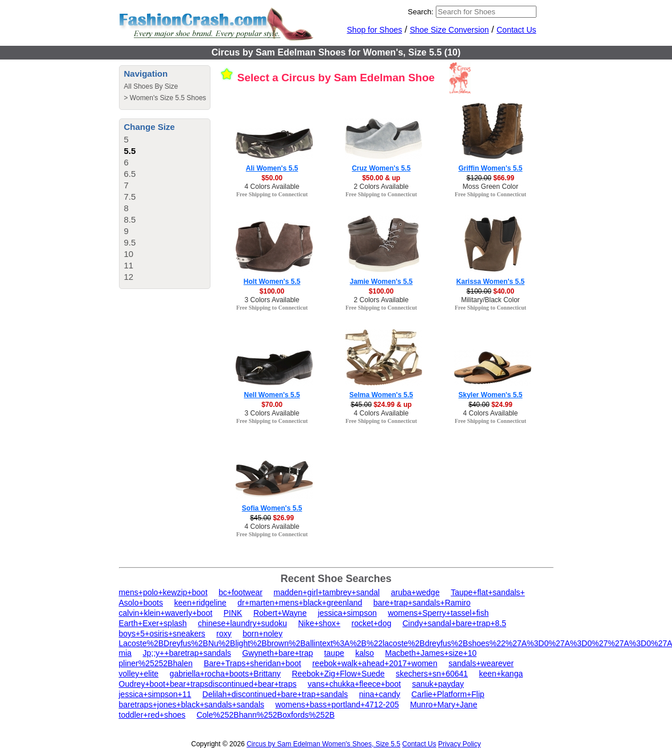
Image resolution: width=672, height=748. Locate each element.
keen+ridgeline (200, 602)
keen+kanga (501, 673)
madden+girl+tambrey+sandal (326, 592)
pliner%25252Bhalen (156, 663)
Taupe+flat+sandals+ (488, 592)
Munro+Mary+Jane (444, 704)
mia (125, 653)
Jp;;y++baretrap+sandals (187, 653)
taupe (334, 653)
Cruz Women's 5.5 (381, 168)
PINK (233, 613)
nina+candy (379, 694)
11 (129, 265)
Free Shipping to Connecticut (272, 194)
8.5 (130, 219)
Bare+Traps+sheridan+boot (252, 663)
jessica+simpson (347, 613)
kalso (364, 653)
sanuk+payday (438, 683)
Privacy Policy (459, 744)
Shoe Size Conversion (449, 29)
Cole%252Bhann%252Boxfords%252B (266, 714)
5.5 (130, 151)
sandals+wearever (481, 663)
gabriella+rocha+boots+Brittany (225, 673)
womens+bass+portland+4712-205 (337, 704)
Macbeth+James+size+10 (430, 653)
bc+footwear (240, 592)
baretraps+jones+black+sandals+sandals (192, 704)
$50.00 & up (381, 178)
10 (129, 254)
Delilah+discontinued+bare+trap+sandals (275, 694)
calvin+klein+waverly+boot (166, 613)
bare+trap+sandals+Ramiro (422, 602)
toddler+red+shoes (152, 714)
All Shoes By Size (151, 86)
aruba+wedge (415, 592)
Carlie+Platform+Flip (447, 694)
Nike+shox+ (319, 623)
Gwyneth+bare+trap (277, 653)
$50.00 (272, 178)
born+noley (262, 633)
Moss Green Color (490, 187)
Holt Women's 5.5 (272, 282)
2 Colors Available (381, 187)
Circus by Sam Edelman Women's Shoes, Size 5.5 (323, 744)
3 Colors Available (272, 300)
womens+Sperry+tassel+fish (438, 613)
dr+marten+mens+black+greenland (299, 602)
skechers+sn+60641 (432, 673)
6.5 (130, 174)
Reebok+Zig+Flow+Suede (338, 673)
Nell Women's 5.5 (272, 395)
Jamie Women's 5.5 (380, 282)
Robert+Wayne (280, 613)
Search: (421, 11)
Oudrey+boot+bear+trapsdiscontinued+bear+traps (208, 683)
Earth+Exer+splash (153, 623)
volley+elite (139, 673)
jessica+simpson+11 (155, 694)
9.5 (130, 242)
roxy (223, 633)
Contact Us (516, 29)
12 (129, 277)
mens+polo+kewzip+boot (163, 592)
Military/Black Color (490, 300)
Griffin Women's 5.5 (491, 168)
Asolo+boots (141, 602)
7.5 (130, 196)
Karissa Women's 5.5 (490, 282)
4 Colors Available (272, 187)
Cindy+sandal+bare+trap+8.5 (454, 623)
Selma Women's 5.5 (381, 395)
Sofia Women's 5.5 (272, 508)
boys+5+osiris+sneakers (162, 633)
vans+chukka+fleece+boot (354, 683)
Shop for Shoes (375, 29)
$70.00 (272, 405)
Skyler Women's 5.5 (490, 395)
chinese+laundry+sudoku (242, 623)
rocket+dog (372, 623)
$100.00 (272, 291)
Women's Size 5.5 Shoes (168, 98)
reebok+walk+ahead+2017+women (375, 663)
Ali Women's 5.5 (272, 168)
